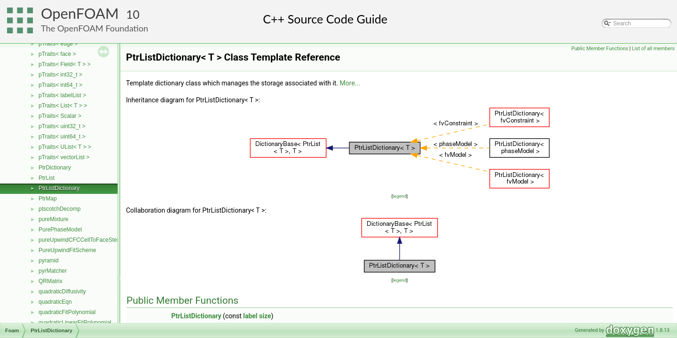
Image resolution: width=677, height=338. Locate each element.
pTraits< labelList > (62, 95)
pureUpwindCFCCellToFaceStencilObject (90, 240)
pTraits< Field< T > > (65, 64)
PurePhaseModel (60, 229)
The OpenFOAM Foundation (94, 28)
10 (133, 14)
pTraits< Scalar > (60, 116)
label (250, 316)
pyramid (49, 260)
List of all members (653, 49)
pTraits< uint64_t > (62, 136)
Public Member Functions (599, 49)
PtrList (47, 178)
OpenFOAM (80, 13)
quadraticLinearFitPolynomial (75, 322)
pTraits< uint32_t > (62, 126)
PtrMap (48, 198)
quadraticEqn (55, 302)
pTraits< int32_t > (60, 74)
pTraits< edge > (58, 43)
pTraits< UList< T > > (65, 147)
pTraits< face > (57, 54)
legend (399, 196)
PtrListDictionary (59, 188)
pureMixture (53, 219)
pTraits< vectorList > (64, 157)
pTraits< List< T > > (63, 105)
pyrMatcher (53, 271)
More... (350, 83)
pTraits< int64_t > (60, 85)
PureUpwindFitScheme (67, 250)
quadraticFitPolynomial (67, 312)
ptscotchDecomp (59, 209)
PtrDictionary (55, 167)
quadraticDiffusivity (62, 291)
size (265, 316)
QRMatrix (51, 281)
